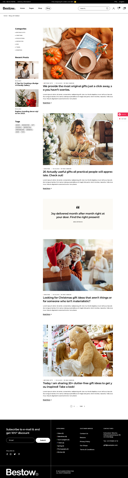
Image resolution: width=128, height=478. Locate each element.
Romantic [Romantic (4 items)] (29, 129)
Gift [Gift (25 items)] (33, 125)
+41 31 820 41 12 (112, 441)
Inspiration (19, 41)
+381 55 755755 (10, 2)
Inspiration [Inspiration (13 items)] (27, 127)
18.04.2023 (18, 80)
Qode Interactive (67, 471)
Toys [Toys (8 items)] (22, 132)
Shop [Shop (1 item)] (17, 132)
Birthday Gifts (48, 83)
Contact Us (84, 433)
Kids (17, 44)
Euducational (20, 38)
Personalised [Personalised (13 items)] (20, 129)
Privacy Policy (85, 441)
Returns (83, 437)
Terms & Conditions (87, 449)
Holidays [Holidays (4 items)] (18, 127)
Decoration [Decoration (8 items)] (25, 125)
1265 (81, 406)
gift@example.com (110, 445)
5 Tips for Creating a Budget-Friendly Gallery (26, 84)
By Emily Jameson (69, 83)
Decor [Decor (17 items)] (18, 125)
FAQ (115, 1)
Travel (18, 47)
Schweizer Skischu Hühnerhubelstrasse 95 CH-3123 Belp (112, 435)
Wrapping (19, 50)
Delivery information (24, 2)
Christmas (47, 168)
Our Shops (84, 445)
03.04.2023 (59, 83)
